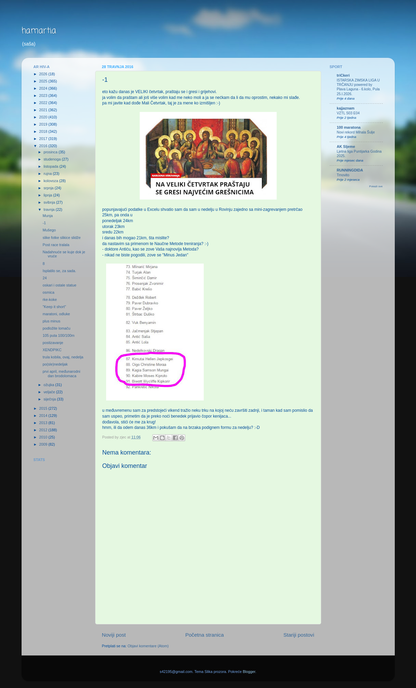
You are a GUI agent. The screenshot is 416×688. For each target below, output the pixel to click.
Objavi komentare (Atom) (148, 646)
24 (44, 278)
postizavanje (52, 343)
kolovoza (51, 181)
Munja (47, 216)
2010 (43, 437)
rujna (48, 173)
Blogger (249, 672)
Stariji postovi (298, 635)
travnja (49, 209)
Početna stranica (204, 635)
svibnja (49, 202)
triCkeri (343, 75)
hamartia (39, 31)
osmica (48, 292)
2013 (43, 423)
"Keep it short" (54, 307)
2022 (43, 103)
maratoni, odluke (56, 314)
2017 (43, 139)
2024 (43, 88)
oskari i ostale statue (59, 285)
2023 (43, 95)
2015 (43, 408)
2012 (43, 430)
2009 (43, 444)
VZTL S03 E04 (348, 113)
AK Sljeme (346, 146)
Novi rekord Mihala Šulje (356, 132)
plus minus (51, 321)
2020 (43, 117)
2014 (43, 415)
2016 (43, 146)
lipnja (48, 195)
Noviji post (114, 635)
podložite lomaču (56, 328)
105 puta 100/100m (58, 335)
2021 (43, 110)
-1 (44, 223)
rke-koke (49, 299)
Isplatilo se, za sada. (59, 271)
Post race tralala (55, 245)
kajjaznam (346, 108)
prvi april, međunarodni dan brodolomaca (61, 373)
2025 (43, 81)
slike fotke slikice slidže (61, 237)
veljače (49, 392)
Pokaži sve (375, 186)
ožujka (49, 385)
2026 (43, 74)
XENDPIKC (51, 350)
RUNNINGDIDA (350, 170)
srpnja (48, 188)
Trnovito (343, 175)
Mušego (48, 230)
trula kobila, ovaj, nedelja (62, 357)
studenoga (52, 159)
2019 (43, 124)
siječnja (50, 399)
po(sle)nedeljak (54, 364)
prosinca (51, 152)
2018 (43, 131)
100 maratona (349, 127)
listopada (51, 166)
